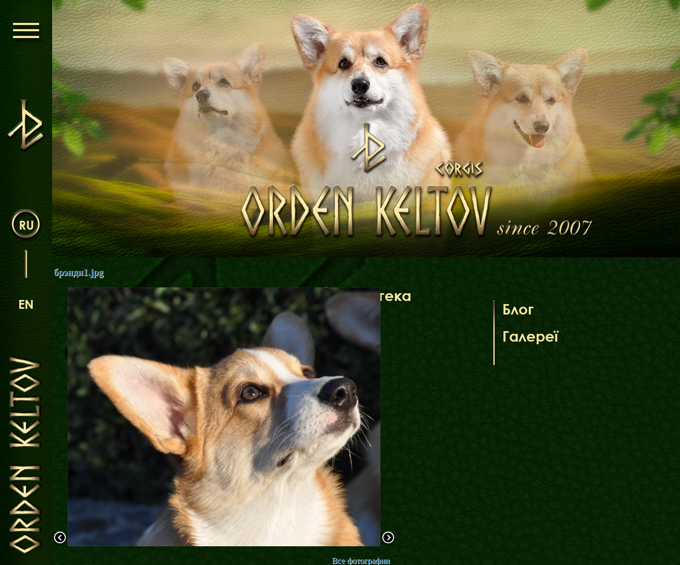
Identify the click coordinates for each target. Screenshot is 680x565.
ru (26, 224)
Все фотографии (361, 560)
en (26, 303)
